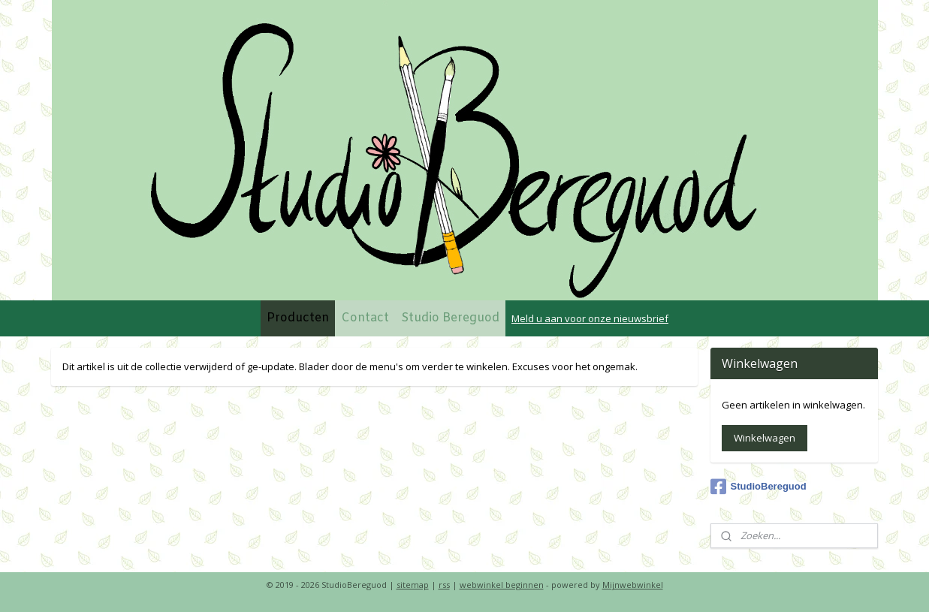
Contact (365, 318)
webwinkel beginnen (502, 584)
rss (444, 584)
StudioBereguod (758, 487)
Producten (298, 318)
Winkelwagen (764, 438)
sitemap (413, 584)
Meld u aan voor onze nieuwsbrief (589, 318)
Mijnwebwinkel (632, 584)
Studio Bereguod (450, 318)
